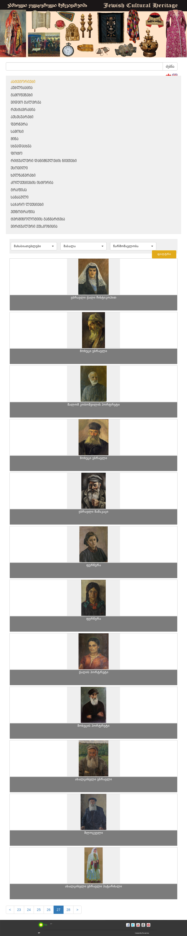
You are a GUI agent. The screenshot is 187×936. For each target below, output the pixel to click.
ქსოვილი (19, 168)
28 (68, 910)
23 (19, 910)
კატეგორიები (23, 82)
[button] (34, 246)
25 (39, 910)
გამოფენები (22, 95)
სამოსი (17, 132)
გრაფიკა (19, 190)
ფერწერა (19, 124)
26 (49, 910)
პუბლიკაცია (22, 88)
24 (29, 910)
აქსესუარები (22, 117)
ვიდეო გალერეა (26, 102)
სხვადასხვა (21, 146)
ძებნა (170, 66)
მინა (15, 139)
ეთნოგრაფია (23, 212)
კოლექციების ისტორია (32, 183)
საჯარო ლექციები (27, 205)
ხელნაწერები (23, 175)
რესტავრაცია (23, 110)
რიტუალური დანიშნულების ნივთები (44, 161)
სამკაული (19, 197)
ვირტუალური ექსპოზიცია (34, 227)
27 (59, 910)
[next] (77, 910)
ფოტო (16, 154)
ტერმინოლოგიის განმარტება (38, 219)
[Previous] (10, 910)
